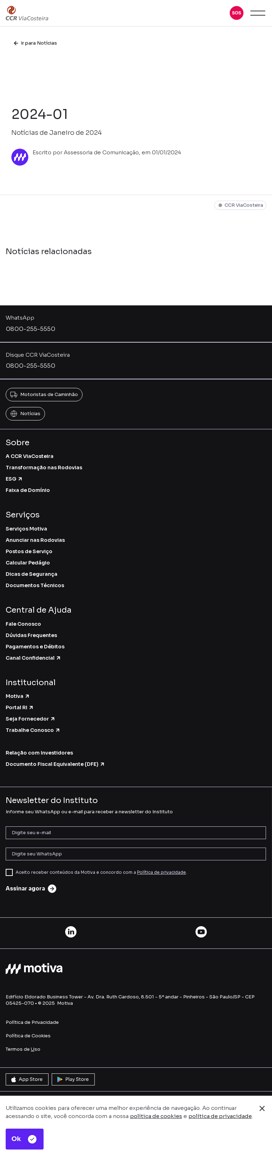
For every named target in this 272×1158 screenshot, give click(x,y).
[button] (236, 13)
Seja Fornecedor (31, 719)
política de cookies (156, 1116)
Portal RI (20, 707)
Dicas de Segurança (31, 574)
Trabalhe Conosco (33, 730)
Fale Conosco (23, 624)
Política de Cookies (28, 1036)
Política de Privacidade (32, 1022)
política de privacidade (220, 1116)
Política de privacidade (161, 872)
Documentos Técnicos (35, 585)
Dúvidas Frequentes (31, 635)
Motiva (18, 696)
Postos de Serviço (29, 551)
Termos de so (23, 1049)
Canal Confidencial (33, 658)
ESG (14, 479)
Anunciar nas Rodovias (35, 540)
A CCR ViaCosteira (29, 456)
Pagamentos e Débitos (35, 646)
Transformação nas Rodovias (44, 467)
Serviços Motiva (26, 529)
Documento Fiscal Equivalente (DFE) (55, 764)
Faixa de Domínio (28, 490)
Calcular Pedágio (28, 563)
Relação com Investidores (39, 753)
